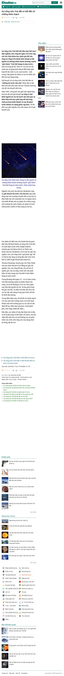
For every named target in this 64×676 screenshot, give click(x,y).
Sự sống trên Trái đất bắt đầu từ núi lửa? (15, 396)
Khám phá (7, 21)
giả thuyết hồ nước (26, 377)
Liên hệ (18, 673)
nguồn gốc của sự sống (9, 379)
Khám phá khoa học (29, 7)
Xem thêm (33, 512)
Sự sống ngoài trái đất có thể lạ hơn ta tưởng (16, 385)
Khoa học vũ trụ (15, 21)
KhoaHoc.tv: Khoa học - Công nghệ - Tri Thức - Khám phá (11, 2)
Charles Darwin (21, 379)
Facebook (24, 673)
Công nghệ (16, 7)
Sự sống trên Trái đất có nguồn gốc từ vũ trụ (16, 392)
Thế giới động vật (43, 7)
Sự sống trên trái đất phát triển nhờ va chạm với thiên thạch (19, 388)
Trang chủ (6, 7)
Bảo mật (11, 673)
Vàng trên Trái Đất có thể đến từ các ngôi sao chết (18, 394)
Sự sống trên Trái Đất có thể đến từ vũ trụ (18, 357)
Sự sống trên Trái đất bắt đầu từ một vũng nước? (18, 398)
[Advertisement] (19, 36)
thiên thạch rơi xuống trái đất (10, 377)
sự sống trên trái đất (14, 375)
